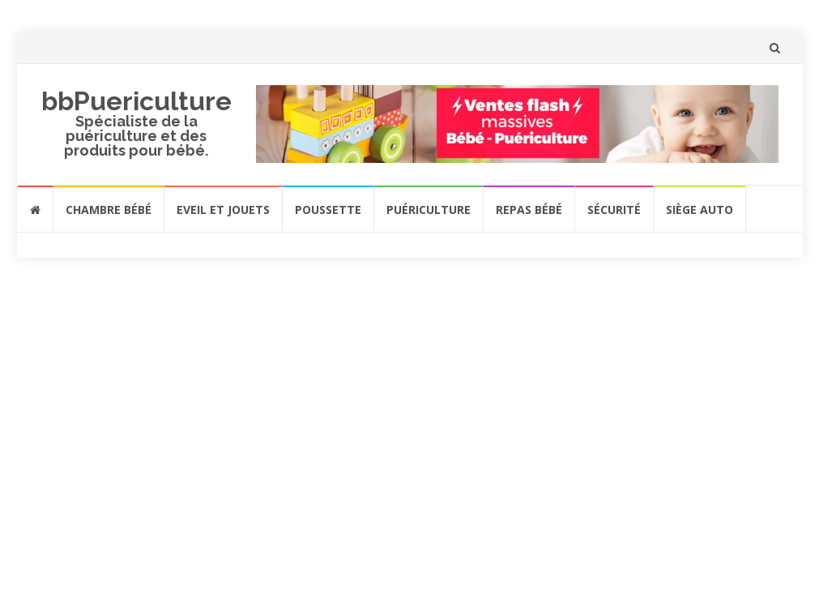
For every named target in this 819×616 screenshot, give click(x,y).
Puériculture (428, 209)
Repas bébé (529, 209)
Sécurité (614, 209)
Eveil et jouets (223, 209)
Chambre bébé (108, 209)
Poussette (328, 209)
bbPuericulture (136, 101)
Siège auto (699, 209)
